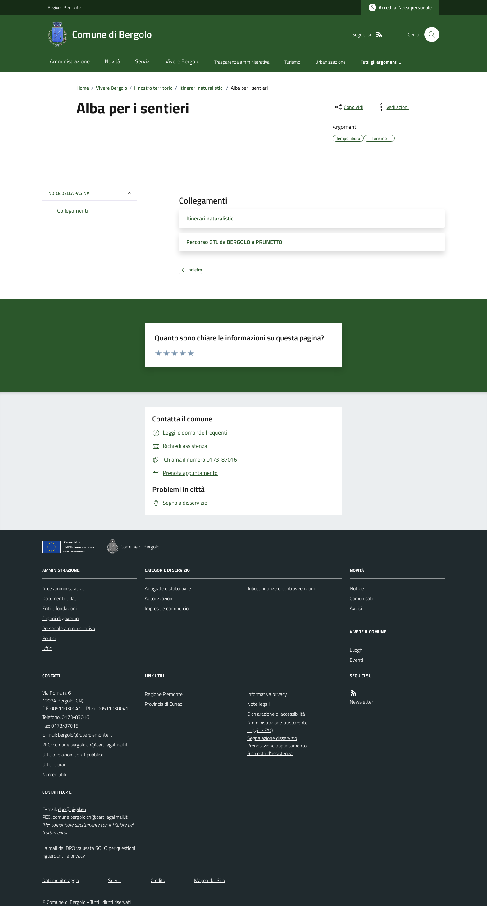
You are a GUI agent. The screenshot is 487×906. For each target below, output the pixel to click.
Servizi (143, 61)
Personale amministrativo (68, 628)
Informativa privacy (267, 694)
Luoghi (356, 650)
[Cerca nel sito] (429, 34)
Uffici (47, 648)
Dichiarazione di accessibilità (276, 714)
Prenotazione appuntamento (277, 745)
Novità (112, 61)
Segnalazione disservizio (272, 738)
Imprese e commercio (167, 608)
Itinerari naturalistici (202, 88)
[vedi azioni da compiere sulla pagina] (392, 107)
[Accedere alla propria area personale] (400, 7)
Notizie (357, 588)
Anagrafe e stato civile (168, 588)
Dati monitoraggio (60, 880)
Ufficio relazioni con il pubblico (72, 754)
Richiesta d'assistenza (270, 753)
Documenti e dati (59, 598)
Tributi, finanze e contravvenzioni (281, 588)
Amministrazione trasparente (277, 722)
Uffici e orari (54, 764)
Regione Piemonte (64, 7)
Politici (49, 638)
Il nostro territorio (153, 88)
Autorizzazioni (159, 598)
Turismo (292, 61)
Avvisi (356, 608)
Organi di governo (60, 618)
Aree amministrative (63, 588)
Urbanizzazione (330, 61)
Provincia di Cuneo (163, 704)
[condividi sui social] (348, 107)
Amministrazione (70, 61)
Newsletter (361, 701)
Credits (158, 880)
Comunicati (361, 598)
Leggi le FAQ (260, 730)
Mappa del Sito (209, 880)
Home (82, 88)
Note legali (258, 704)
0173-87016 (75, 717)
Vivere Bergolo (183, 61)
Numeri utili (54, 774)
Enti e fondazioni (59, 608)
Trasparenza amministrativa (242, 61)
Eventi (356, 660)
